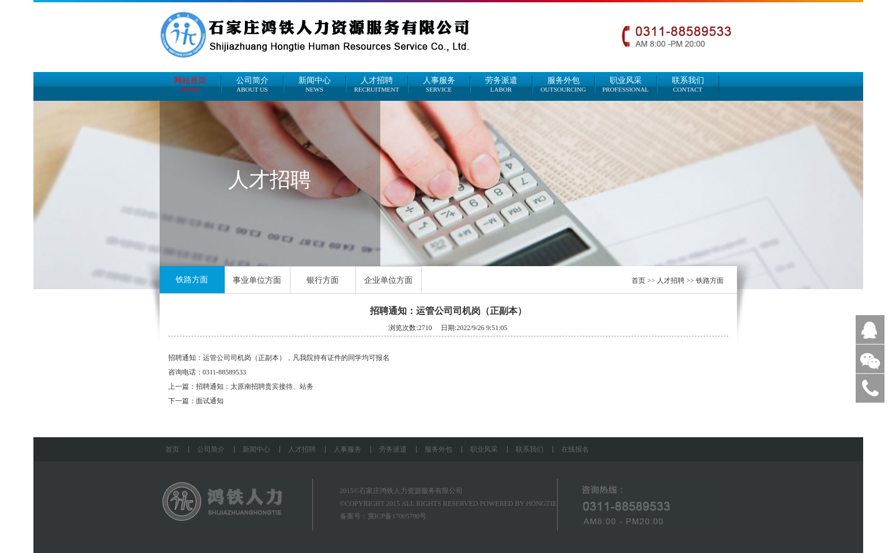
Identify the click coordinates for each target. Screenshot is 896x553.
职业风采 (625, 84)
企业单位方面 (388, 280)
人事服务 (439, 84)
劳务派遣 (501, 84)
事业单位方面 (257, 280)
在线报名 (575, 449)
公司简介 (252, 84)
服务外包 (563, 84)
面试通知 (210, 401)
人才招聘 (376, 84)
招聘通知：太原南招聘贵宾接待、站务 (254, 386)
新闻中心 (314, 84)
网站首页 (190, 84)
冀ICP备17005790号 (397, 516)
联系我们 (688, 84)
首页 (638, 280)
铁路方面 (192, 279)
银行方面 (323, 280)
